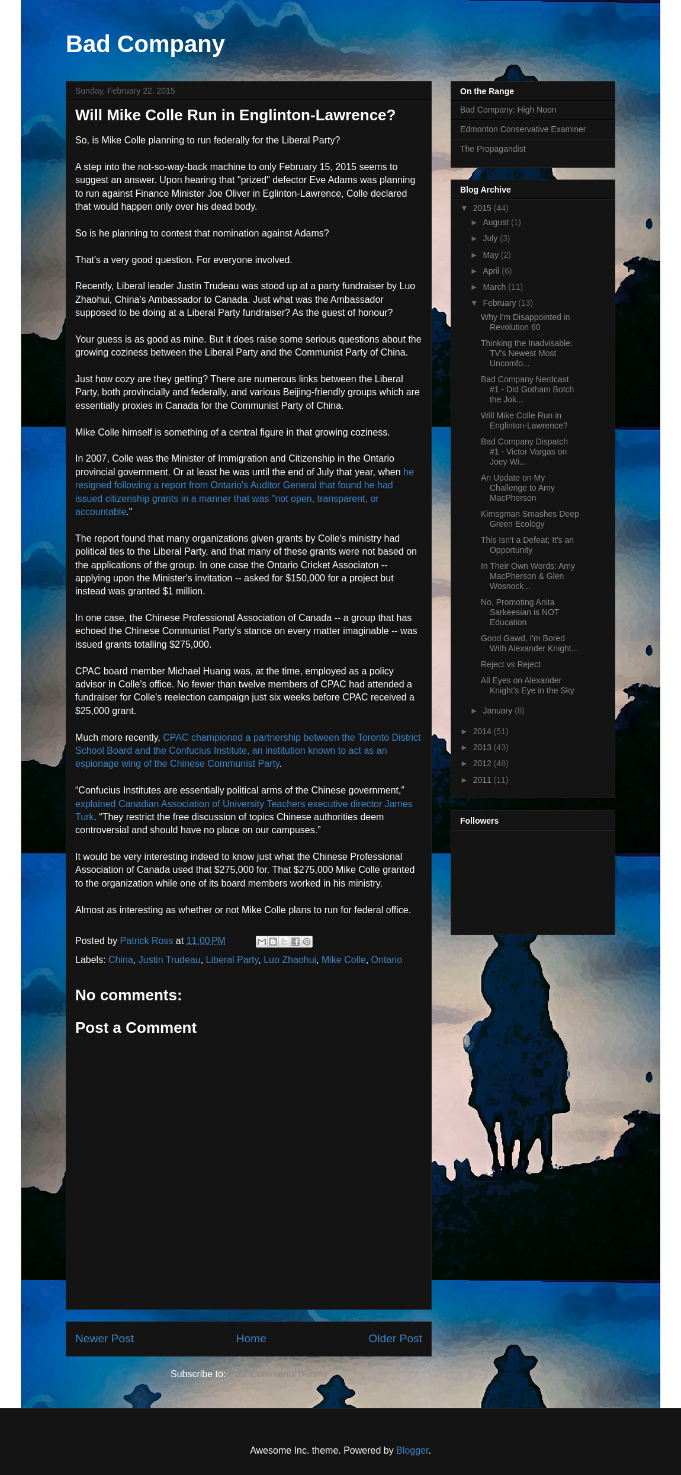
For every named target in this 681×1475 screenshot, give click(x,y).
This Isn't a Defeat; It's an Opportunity (527, 545)
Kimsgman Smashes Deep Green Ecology (530, 519)
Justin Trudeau (170, 960)
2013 (483, 747)
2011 (483, 780)
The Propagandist (493, 148)
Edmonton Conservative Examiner (523, 129)
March (495, 287)
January (499, 710)
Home (251, 1338)
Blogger (412, 1450)
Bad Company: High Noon (508, 109)
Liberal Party (232, 960)
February (500, 303)
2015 (483, 208)
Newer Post (104, 1338)
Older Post (395, 1338)
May (491, 255)
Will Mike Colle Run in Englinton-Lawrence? (524, 420)
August (496, 222)
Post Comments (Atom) (278, 1374)
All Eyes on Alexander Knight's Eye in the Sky (527, 685)
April (492, 271)
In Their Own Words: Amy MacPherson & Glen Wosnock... (528, 576)
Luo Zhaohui (290, 960)
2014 (483, 731)
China (120, 960)
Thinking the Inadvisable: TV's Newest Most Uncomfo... (527, 353)
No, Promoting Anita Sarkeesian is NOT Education (520, 612)
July (491, 238)
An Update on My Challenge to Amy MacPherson (518, 488)
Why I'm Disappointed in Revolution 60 (525, 322)
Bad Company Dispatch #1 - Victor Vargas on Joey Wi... (524, 451)
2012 (483, 763)
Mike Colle (344, 960)
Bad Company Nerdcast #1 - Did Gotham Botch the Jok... (527, 389)
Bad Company (145, 44)
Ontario (386, 960)
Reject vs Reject (511, 664)
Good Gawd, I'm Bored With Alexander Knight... (529, 643)
